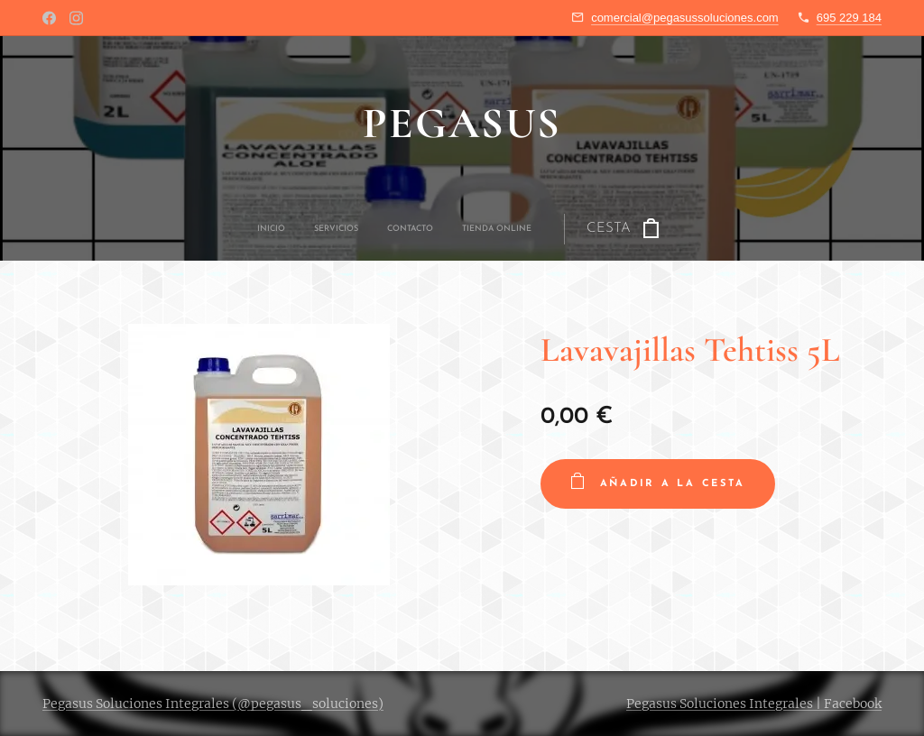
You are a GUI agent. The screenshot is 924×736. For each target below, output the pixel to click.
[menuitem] (358, 229)
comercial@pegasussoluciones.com (685, 17)
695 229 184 (849, 17)
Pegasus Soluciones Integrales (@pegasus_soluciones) (212, 703)
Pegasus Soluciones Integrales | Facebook (754, 703)
